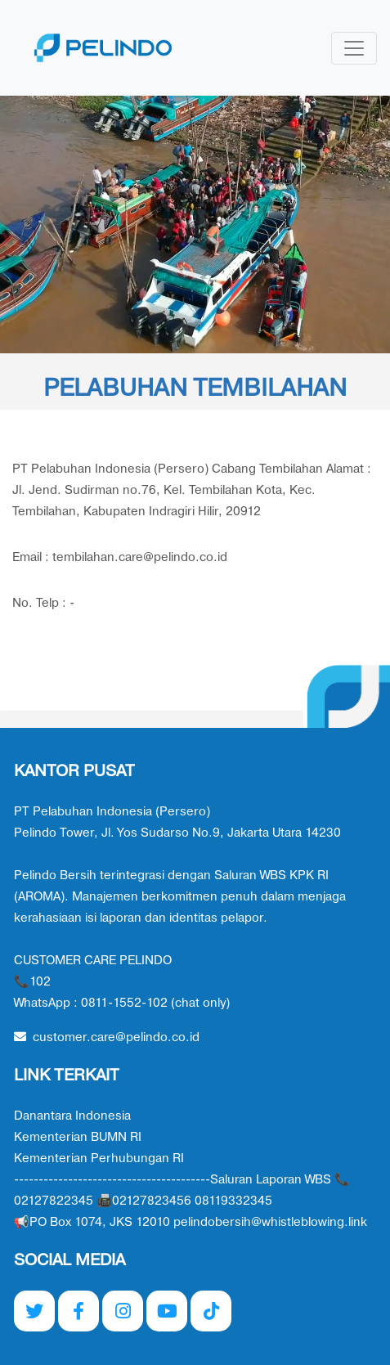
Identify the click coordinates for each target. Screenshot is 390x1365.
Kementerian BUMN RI (77, 1137)
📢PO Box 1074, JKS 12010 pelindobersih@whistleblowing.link (190, 1222)
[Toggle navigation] (354, 48)
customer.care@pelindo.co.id (106, 1037)
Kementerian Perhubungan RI (99, 1158)
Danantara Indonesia (72, 1116)
